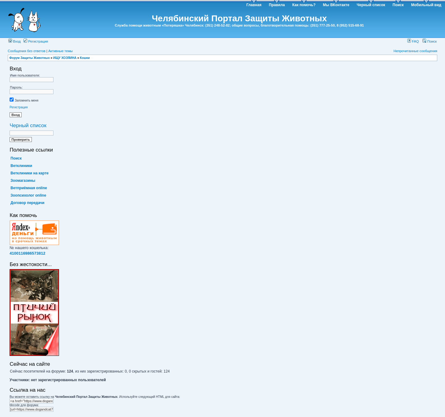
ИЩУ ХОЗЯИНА (64, 58)
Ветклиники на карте (30, 173)
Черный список (371, 5)
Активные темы (60, 51)
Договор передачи (27, 203)
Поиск (398, 5)
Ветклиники (21, 166)
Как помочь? (304, 5)
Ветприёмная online (29, 188)
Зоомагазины (23, 180)
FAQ (413, 41)
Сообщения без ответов (26, 51)
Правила (277, 5)
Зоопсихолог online (28, 195)
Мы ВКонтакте (336, 5)
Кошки (85, 58)
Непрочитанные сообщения (415, 51)
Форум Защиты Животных (29, 58)
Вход (14, 41)
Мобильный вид (426, 5)
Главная (253, 5)
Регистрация (35, 41)
